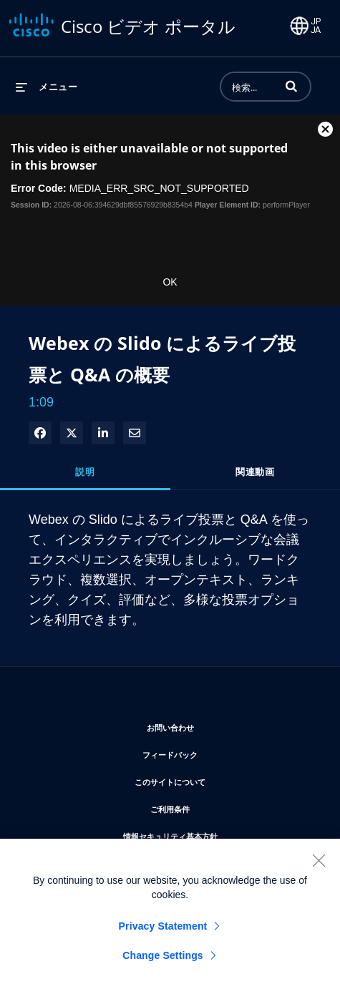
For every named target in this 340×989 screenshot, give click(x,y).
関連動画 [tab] (254, 471)
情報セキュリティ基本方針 (213, 834)
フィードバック (212, 752)
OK (169, 282)
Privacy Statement (163, 931)
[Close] (318, 865)
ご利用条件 (213, 806)
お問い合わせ (213, 725)
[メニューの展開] (46, 86)
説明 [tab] (84, 471)
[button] (291, 86)
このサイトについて (213, 779)
